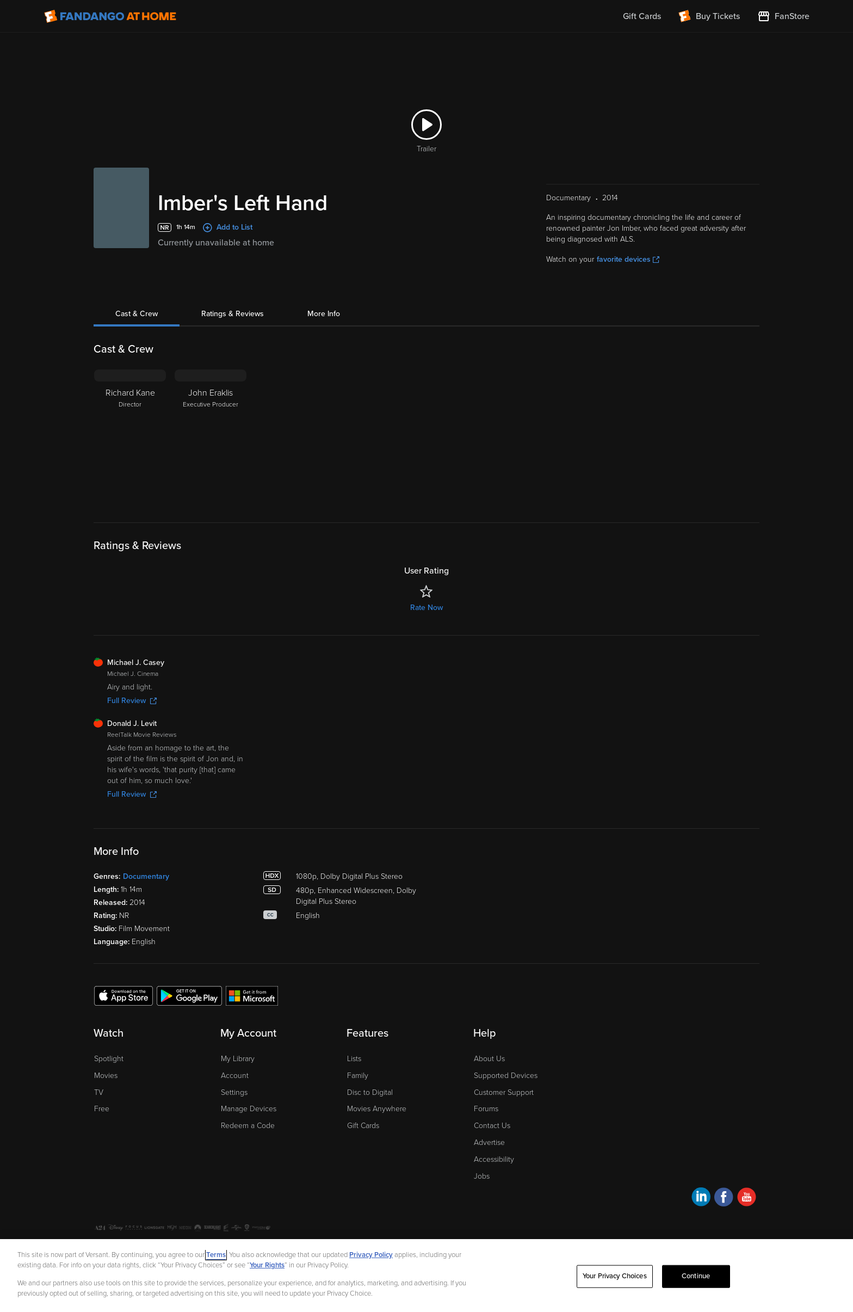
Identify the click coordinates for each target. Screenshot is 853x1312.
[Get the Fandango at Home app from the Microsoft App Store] (252, 995)
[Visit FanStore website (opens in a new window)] (783, 16)
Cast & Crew (136, 313)
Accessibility (494, 1159)
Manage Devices (248, 1108)
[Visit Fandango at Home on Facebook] (724, 1198)
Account (235, 1075)
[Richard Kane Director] (130, 437)
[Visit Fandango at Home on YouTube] (747, 1198)
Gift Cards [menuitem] (642, 16)
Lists (354, 1058)
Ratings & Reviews (232, 313)
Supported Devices (505, 1075)
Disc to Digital (370, 1092)
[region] (426, 1275)
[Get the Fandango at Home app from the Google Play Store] (189, 995)
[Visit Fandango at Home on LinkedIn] (701, 1198)
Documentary (146, 876)
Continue (696, 1276)
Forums (486, 1108)
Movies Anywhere (376, 1108)
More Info (323, 313)
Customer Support (504, 1092)
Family (357, 1075)
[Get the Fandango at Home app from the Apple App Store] (123, 995)
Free (101, 1108)
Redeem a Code (248, 1125)
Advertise (489, 1142)
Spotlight (108, 1058)
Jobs (482, 1176)
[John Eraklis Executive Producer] (210, 437)
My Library (238, 1058)
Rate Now (426, 607)
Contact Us (492, 1125)
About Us (489, 1058)
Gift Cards (363, 1125)
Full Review (132, 700)
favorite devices (628, 259)
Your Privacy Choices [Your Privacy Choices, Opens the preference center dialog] (615, 1276)
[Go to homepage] (110, 16)
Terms (216, 1255)
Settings (234, 1092)
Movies (106, 1075)
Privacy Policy (371, 1255)
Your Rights (267, 1265)
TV (98, 1092)
